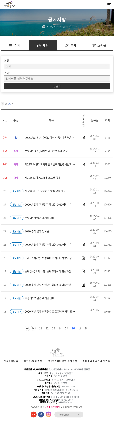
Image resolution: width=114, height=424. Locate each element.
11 (40, 329)
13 (53, 329)
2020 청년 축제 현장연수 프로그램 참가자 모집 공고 (51, 312)
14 (59, 329)
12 (46, 329)
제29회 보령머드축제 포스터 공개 (43, 178)
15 (66, 329)
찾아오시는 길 (11, 361)
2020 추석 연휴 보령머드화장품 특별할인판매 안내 (51, 285)
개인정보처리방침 (33, 361)
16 (72, 329)
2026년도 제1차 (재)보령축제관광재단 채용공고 (51, 137)
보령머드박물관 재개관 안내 (40, 218)
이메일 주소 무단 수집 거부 (96, 361)
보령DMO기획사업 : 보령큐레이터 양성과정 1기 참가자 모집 (51, 272)
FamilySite (68, 414)
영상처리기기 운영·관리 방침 (62, 361)
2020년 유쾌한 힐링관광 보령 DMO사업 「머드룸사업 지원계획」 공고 (51, 245)
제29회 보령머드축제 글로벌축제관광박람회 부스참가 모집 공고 (51, 164)
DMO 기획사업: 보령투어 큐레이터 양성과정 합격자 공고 (51, 258)
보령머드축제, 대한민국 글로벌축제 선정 (47, 151)
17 (79, 329)
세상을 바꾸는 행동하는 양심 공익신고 (46, 191)
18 (86, 329)
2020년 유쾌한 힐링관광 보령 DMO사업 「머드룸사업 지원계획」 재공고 (51, 205)
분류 (6, 60)
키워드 (8, 73)
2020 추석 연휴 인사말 (37, 232)
